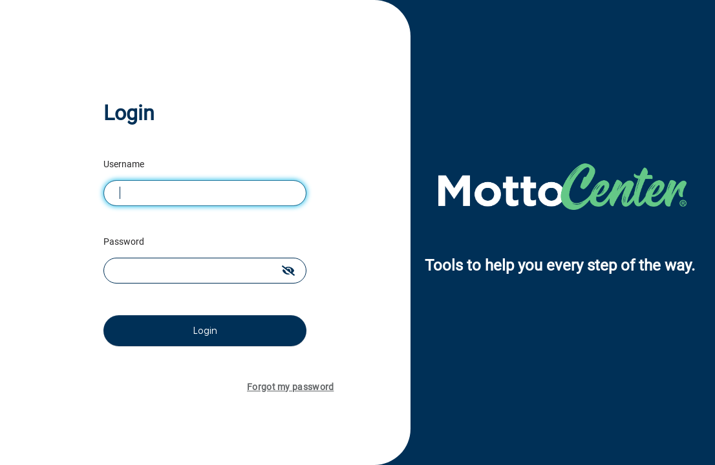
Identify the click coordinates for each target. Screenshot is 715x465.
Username (124, 164)
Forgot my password (290, 387)
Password (124, 241)
